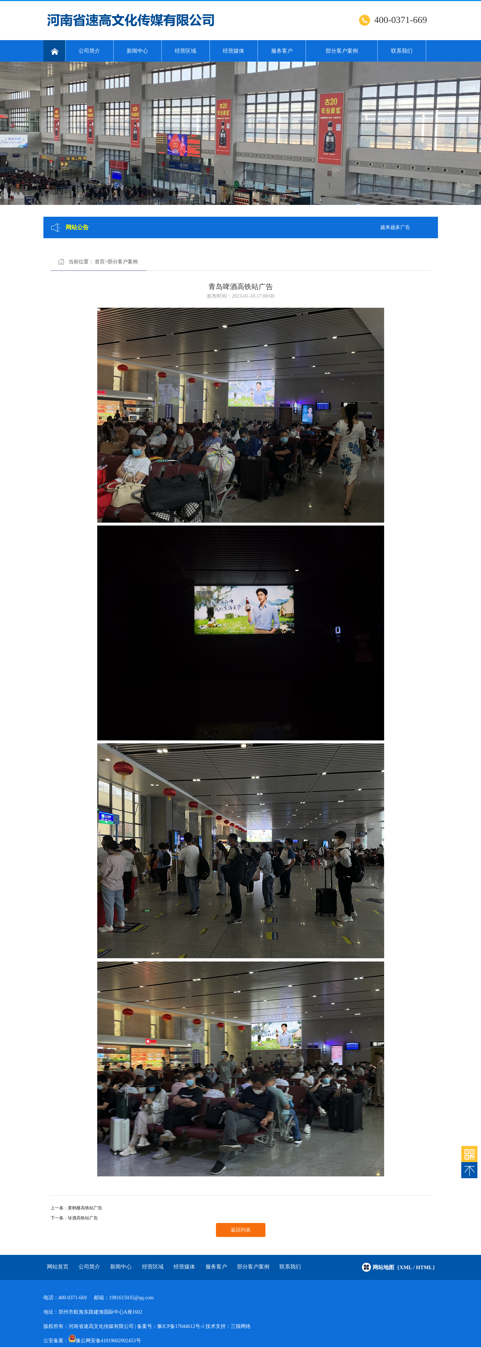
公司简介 (89, 51)
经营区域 (185, 51)
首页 (100, 261)
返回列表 (241, 1230)
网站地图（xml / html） (405, 1267)
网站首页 (58, 1267)
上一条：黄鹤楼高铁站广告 (76, 1207)
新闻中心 (137, 51)
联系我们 (401, 51)
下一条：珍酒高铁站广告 (74, 1217)
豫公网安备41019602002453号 (108, 1340)
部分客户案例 (342, 51)
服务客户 (282, 51)
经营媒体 (233, 51)
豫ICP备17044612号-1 (180, 1326)
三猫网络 (241, 1326)
